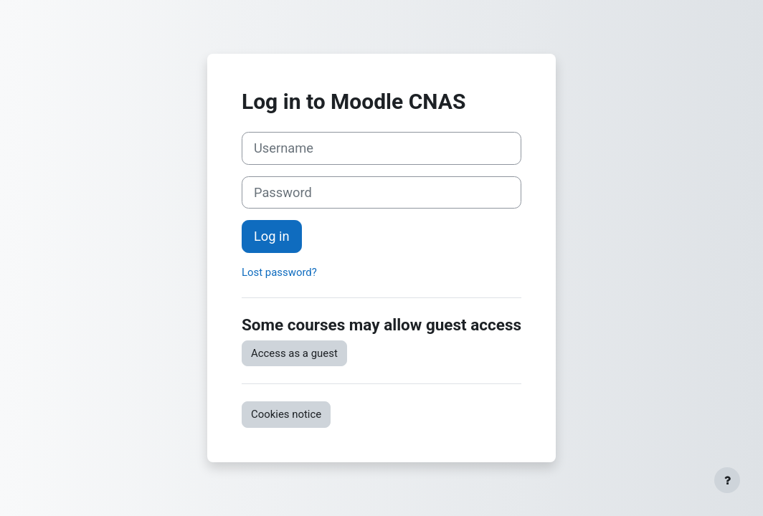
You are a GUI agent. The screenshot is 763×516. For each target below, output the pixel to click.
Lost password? (279, 272)
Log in (272, 236)
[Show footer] (727, 480)
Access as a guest (294, 353)
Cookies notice (286, 414)
